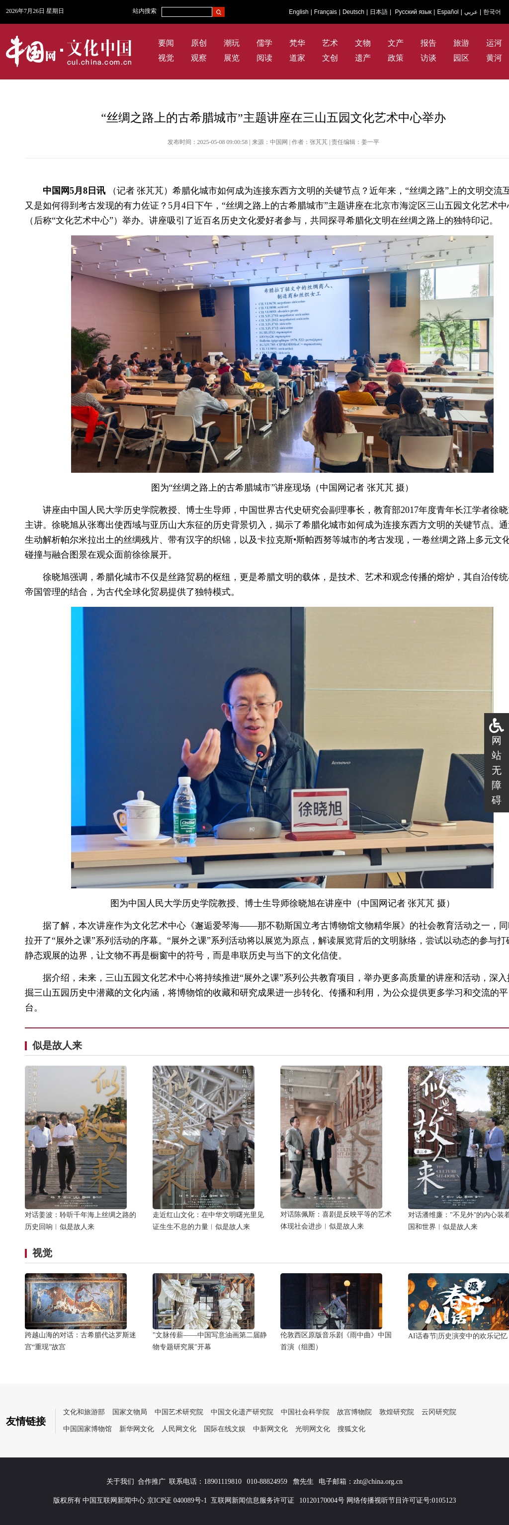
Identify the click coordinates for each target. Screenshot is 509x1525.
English (298, 11)
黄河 (494, 58)
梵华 (297, 43)
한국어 (492, 11)
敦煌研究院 (396, 1412)
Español (447, 11)
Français (325, 11)
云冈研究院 (439, 1412)
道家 (297, 58)
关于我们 (120, 1481)
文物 (363, 43)
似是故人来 (57, 1045)
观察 (199, 58)
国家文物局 (129, 1412)
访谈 (428, 58)
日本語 (379, 11)
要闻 (166, 43)
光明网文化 (312, 1429)
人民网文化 (179, 1429)
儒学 (264, 43)
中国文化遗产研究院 (242, 1412)
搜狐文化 (351, 1429)
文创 (330, 58)
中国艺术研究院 (179, 1412)
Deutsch (353, 11)
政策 (396, 58)
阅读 (264, 58)
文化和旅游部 (84, 1412)
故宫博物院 (354, 1412)
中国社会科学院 (305, 1412)
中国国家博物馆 (87, 1429)
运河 (494, 43)
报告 (428, 43)
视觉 (166, 58)
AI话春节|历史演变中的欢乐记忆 (458, 1336)
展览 (232, 58)
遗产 (363, 58)
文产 (396, 43)
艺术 (330, 43)
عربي (471, 11)
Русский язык (413, 11)
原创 (199, 43)
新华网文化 (136, 1429)
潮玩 (232, 43)
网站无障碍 (497, 770)
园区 (461, 58)
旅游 (461, 43)
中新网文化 (270, 1429)
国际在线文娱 (225, 1429)
